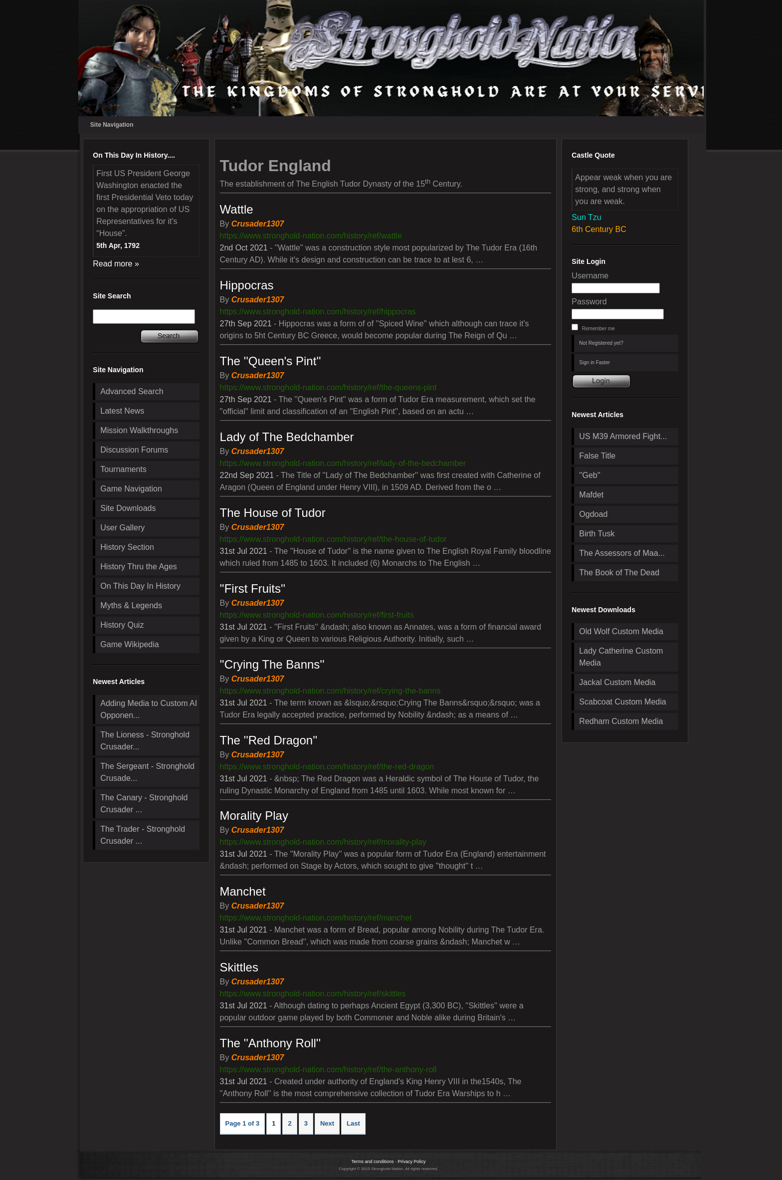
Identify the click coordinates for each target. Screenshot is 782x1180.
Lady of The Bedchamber (287, 437)
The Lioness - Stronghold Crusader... (145, 740)
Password (589, 301)
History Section (127, 547)
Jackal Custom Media (617, 682)
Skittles (239, 967)
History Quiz (122, 625)
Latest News (122, 411)
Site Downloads (128, 508)
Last (353, 1123)
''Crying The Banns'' (272, 664)
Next (327, 1123)
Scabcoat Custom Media (622, 702)
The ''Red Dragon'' (269, 740)
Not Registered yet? (601, 343)
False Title (597, 456)
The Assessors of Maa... (622, 553)
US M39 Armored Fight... (623, 436)
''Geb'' (589, 475)
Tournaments (123, 469)
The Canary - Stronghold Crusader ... (144, 803)
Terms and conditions (372, 1161)
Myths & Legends (131, 605)
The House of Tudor (273, 512)
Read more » (116, 263)
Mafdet (591, 494)
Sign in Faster (594, 362)
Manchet (243, 891)
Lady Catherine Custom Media (621, 657)
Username (590, 275)
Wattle (236, 209)
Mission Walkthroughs (139, 430)
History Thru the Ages (138, 566)
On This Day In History (140, 586)
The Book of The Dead (619, 572)
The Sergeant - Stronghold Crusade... (147, 772)
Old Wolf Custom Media (621, 631)
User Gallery (122, 527)
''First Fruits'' (253, 588)
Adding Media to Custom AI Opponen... (148, 709)
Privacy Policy (412, 1161)
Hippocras (247, 285)
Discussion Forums (134, 450)
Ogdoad (593, 514)
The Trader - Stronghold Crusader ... (142, 835)
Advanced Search (131, 391)
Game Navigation (131, 488)
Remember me (598, 328)
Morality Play (254, 815)
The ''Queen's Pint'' (270, 361)
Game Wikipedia (129, 644)
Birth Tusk (596, 533)
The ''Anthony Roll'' (270, 1043)
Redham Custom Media (621, 721)
